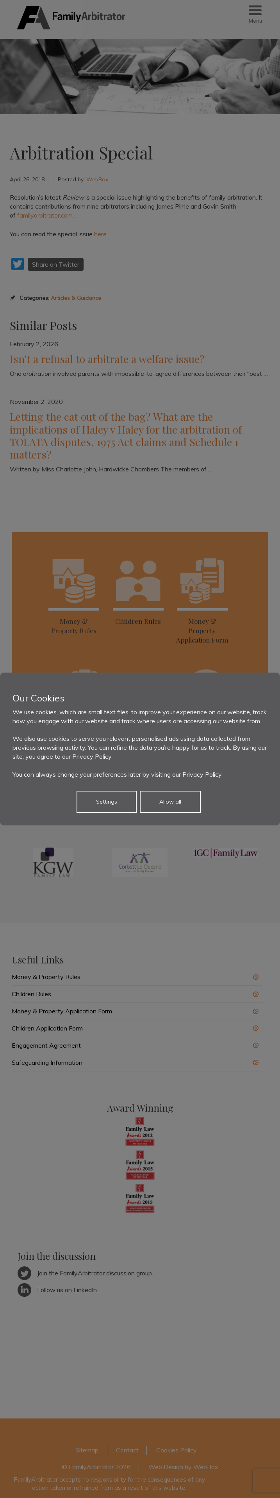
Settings (106, 801)
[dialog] (140, 749)
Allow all (170, 801)
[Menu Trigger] (255, 14)
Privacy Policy (92, 756)
